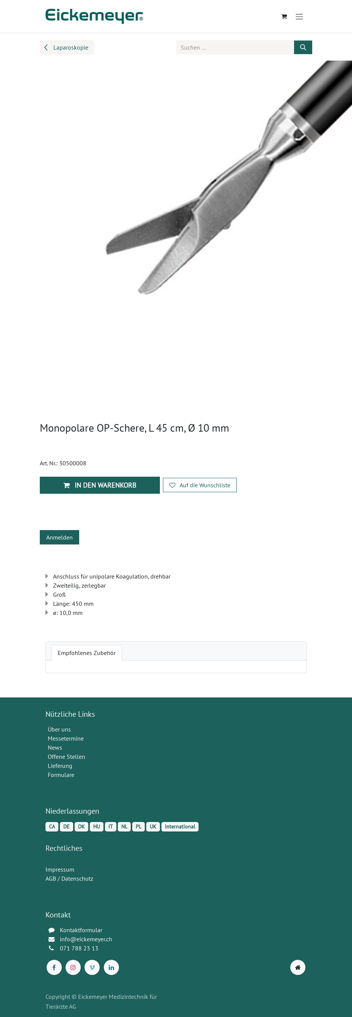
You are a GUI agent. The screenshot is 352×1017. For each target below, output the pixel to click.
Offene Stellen (67, 756)
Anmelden (59, 537)
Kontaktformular (81, 930)
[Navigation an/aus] (299, 16)
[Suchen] (303, 47)
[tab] (86, 653)
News (55, 747)
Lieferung (60, 765)
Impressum (59, 869)
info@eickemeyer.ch (86, 939)
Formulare (62, 774)
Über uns (59, 729)
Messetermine (66, 738)
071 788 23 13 (80, 948)
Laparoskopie (65, 47)
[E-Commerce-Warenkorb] (284, 16)
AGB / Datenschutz (69, 878)
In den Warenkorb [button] (99, 485)
